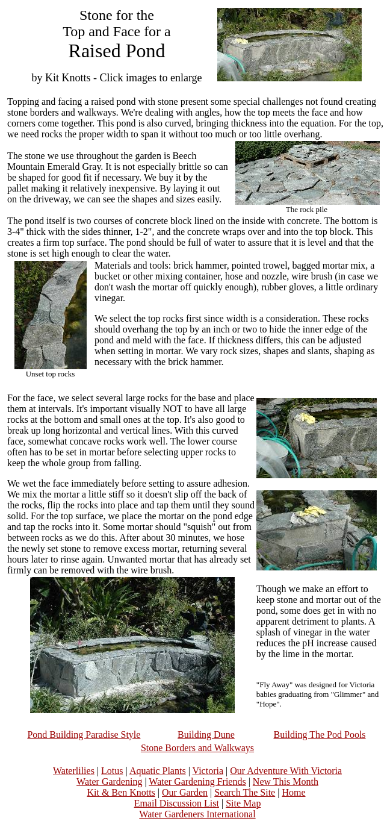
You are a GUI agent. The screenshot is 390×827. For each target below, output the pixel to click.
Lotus (112, 771)
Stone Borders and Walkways (197, 748)
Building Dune (206, 734)
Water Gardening (109, 781)
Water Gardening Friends (197, 781)
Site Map (243, 803)
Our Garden (185, 792)
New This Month (285, 781)
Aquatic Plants (157, 771)
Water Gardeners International (197, 814)
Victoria (208, 771)
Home (293, 792)
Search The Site (244, 792)
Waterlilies (73, 771)
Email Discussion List (176, 803)
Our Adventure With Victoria (286, 771)
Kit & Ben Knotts (121, 792)
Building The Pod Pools (320, 734)
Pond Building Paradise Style (83, 734)
